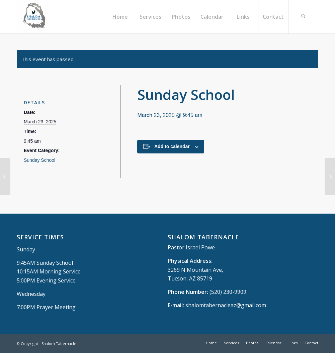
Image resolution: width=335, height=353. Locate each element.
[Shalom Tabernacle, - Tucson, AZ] (33, 16)
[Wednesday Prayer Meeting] (5, 176)
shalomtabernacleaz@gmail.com (225, 305)
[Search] (303, 16)
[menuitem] (120, 16)
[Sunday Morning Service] (330, 176)
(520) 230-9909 (228, 292)
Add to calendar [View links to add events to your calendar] (172, 146)
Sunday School (39, 160)
